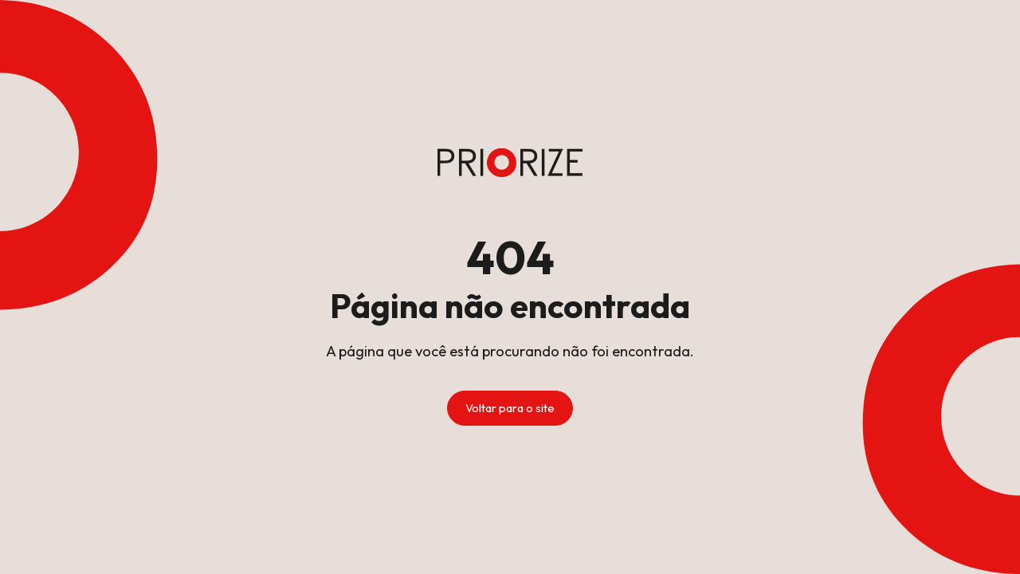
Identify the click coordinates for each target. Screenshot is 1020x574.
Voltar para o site (510, 407)
